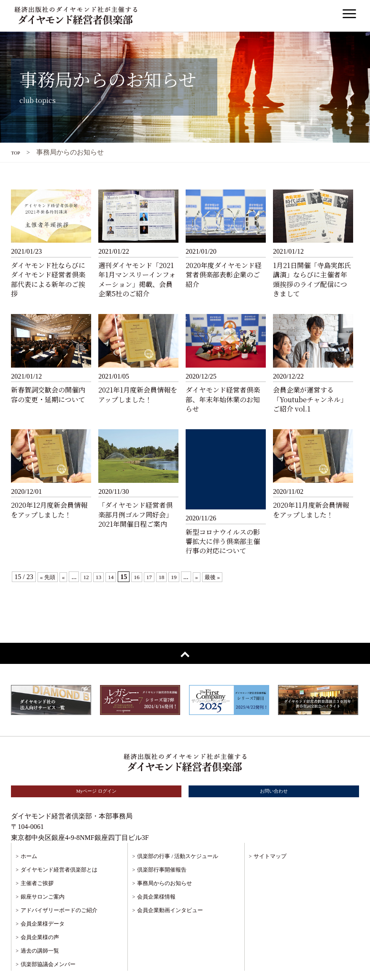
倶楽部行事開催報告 (161, 844)
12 (90, 550)
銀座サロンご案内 (43, 871)
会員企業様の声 (40, 911)
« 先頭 (49, 550)
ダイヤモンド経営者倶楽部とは (59, 844)
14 (117, 550)
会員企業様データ (43, 898)
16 (144, 550)
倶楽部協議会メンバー (48, 938)
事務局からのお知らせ (164, 857)
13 (104, 550)
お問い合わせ (274, 765)
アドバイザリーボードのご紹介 (59, 884)
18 (171, 550)
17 (158, 550)
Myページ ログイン (96, 765)
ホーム (29, 830)
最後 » (226, 550)
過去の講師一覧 (40, 925)
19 (185, 550)
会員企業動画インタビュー (170, 884)
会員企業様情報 (156, 871)
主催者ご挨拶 (37, 857)
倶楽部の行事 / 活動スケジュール (177, 830)
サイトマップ (270, 830)
